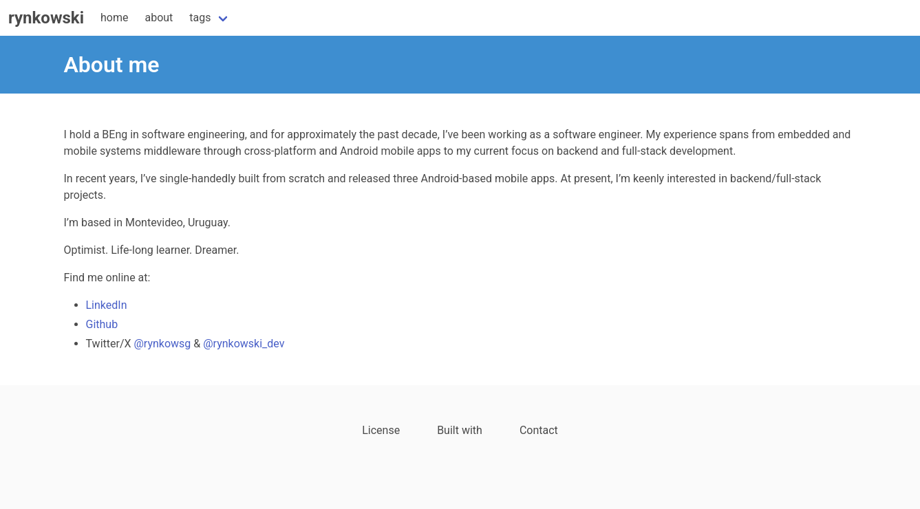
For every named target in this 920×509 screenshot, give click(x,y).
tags (200, 17)
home (114, 17)
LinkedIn (106, 305)
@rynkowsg (162, 343)
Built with (459, 430)
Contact (539, 430)
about (159, 17)
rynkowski (46, 18)
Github (102, 324)
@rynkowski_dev (243, 343)
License (381, 430)
